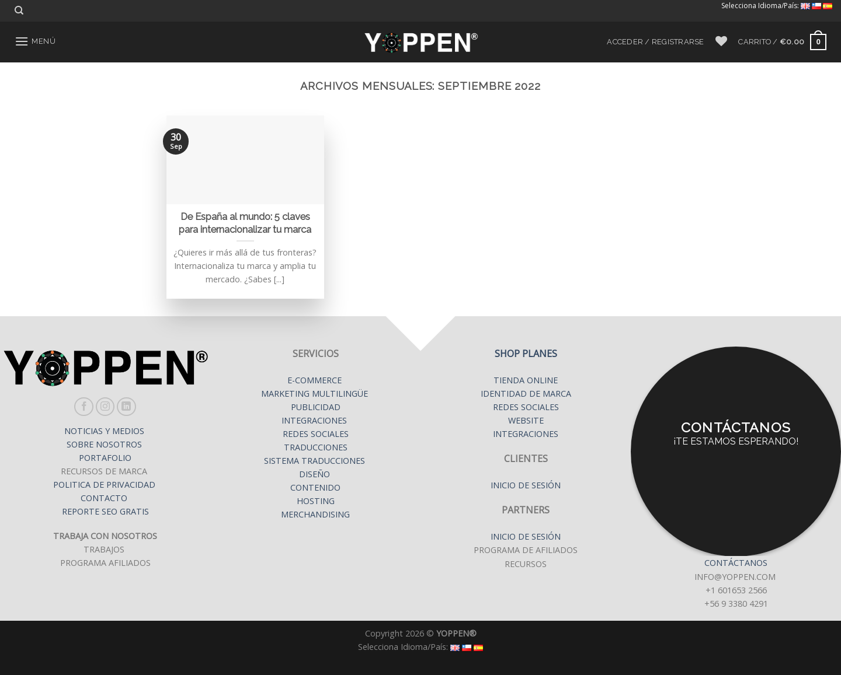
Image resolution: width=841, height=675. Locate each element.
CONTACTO (104, 497)
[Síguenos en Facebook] (83, 407)
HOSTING (316, 500)
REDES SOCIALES (316, 433)
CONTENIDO (315, 487)
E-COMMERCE (315, 380)
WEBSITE (526, 420)
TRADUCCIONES (315, 447)
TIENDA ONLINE (526, 380)
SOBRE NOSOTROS (105, 444)
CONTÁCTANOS (735, 562)
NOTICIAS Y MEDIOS (105, 430)
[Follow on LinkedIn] (126, 407)
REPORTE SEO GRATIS (105, 511)
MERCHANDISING (315, 514)
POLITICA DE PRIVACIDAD (105, 484)
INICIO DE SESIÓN (526, 485)
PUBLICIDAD (315, 406)
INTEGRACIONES (314, 420)
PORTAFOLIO (105, 457)
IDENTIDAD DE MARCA (526, 393)
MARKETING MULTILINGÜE (315, 393)
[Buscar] (19, 10)
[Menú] (35, 41)
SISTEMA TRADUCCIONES (315, 460)
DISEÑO (314, 474)
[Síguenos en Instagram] (105, 407)
